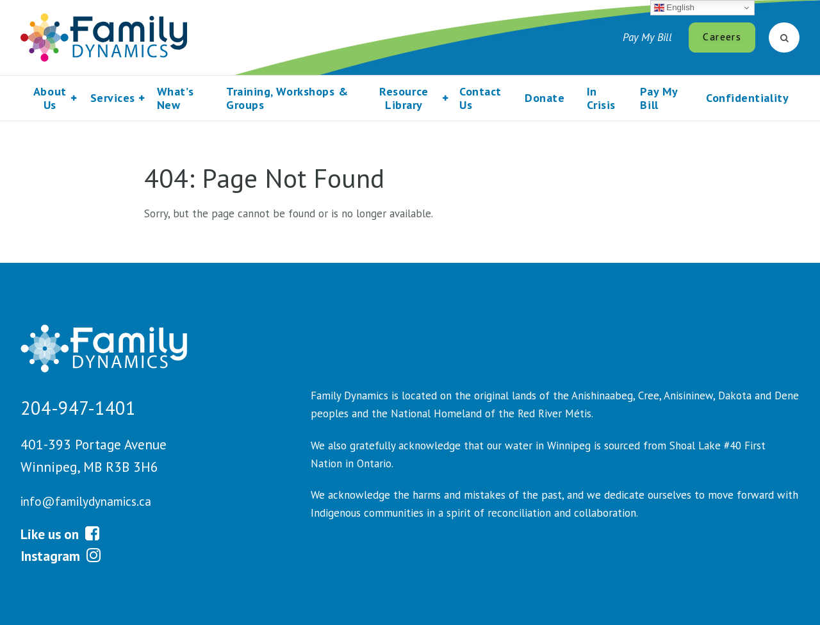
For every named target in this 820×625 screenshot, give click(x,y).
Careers (722, 36)
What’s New (175, 98)
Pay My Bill (647, 37)
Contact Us (480, 98)
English (674, 8)
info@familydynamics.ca (85, 501)
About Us (50, 98)
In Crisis (601, 98)
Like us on (59, 534)
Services (112, 97)
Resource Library (403, 98)
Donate (544, 97)
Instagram (60, 555)
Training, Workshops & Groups (287, 98)
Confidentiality (747, 97)
